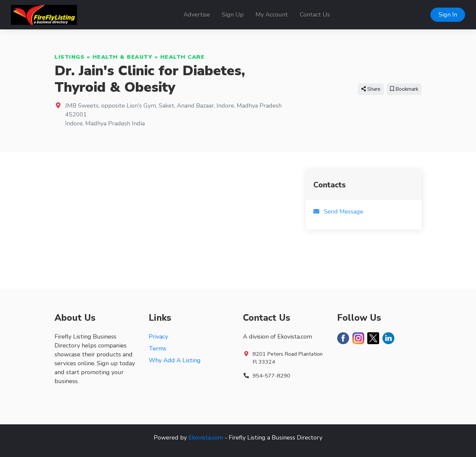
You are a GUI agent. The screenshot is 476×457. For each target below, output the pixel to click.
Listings (70, 57)
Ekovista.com (205, 437)
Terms (157, 348)
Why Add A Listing (175, 360)
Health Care (182, 57)
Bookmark (404, 89)
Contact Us (315, 14)
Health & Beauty (123, 57)
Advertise (196, 14)
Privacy (158, 337)
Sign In (448, 14)
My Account (272, 14)
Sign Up (233, 14)
